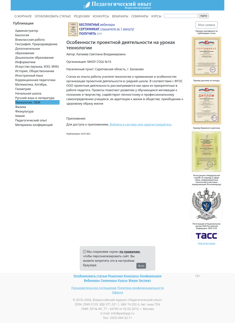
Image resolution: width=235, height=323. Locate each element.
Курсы (123, 280)
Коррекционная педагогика (35, 80)
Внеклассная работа (30, 40)
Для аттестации (206, 243)
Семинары (109, 280)
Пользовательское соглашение (93, 288)
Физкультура (24, 111)
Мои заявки (206, 25)
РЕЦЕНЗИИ (82, 16)
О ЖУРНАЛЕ (23, 16)
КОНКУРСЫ (101, 16)
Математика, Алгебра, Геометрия (31, 86)
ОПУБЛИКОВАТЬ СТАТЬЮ (53, 16)
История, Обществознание (34, 71)
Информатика (25, 62)
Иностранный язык (29, 75)
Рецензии (115, 276)
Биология (22, 35)
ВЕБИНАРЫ (120, 16)
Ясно (141, 266)
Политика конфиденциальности (140, 288)
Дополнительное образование (27, 51)
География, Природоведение (36, 44)
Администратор (26, 31)
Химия (20, 116)
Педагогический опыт (31, 120)
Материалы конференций (34, 125)
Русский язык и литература (35, 98)
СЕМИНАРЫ (139, 16)
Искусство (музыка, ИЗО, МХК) (37, 66)
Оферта (117, 292)
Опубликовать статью (90, 276)
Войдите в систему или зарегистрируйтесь (140, 124)
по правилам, (130, 252)
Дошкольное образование (34, 57)
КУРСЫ (156, 16)
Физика (20, 107)
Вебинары (92, 280)
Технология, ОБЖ (27, 102)
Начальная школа (28, 93)
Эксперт (145, 280)
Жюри (133, 280)
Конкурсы (131, 276)
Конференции (150, 276)
